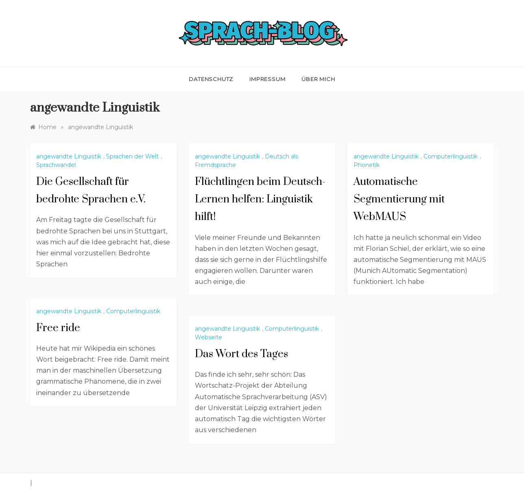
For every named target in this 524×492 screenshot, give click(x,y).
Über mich (318, 79)
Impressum (267, 79)
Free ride (58, 328)
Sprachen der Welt (132, 156)
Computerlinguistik (451, 156)
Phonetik (367, 165)
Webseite (208, 337)
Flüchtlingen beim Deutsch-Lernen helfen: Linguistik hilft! (260, 199)
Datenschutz (211, 79)
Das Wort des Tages (241, 354)
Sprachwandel (56, 165)
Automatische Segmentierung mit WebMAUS (399, 199)
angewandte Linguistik (68, 156)
